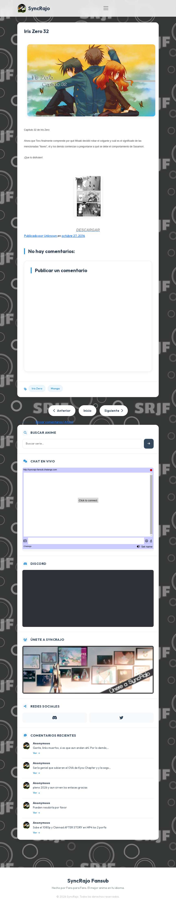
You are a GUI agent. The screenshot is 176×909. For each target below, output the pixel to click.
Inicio (87, 411)
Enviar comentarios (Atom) (54, 422)
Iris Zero (37, 388)
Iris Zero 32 (36, 31)
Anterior (62, 411)
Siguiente (113, 411)
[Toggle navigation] (105, 8)
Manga (55, 388)
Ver (36, 753)
